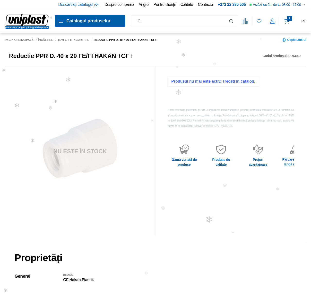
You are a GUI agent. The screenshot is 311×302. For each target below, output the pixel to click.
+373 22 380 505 (232, 4)
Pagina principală (19, 40)
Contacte (205, 4)
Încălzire (45, 40)
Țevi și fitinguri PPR (73, 40)
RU (303, 21)
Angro (143, 4)
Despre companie (119, 4)
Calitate (187, 4)
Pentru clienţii (165, 4)
